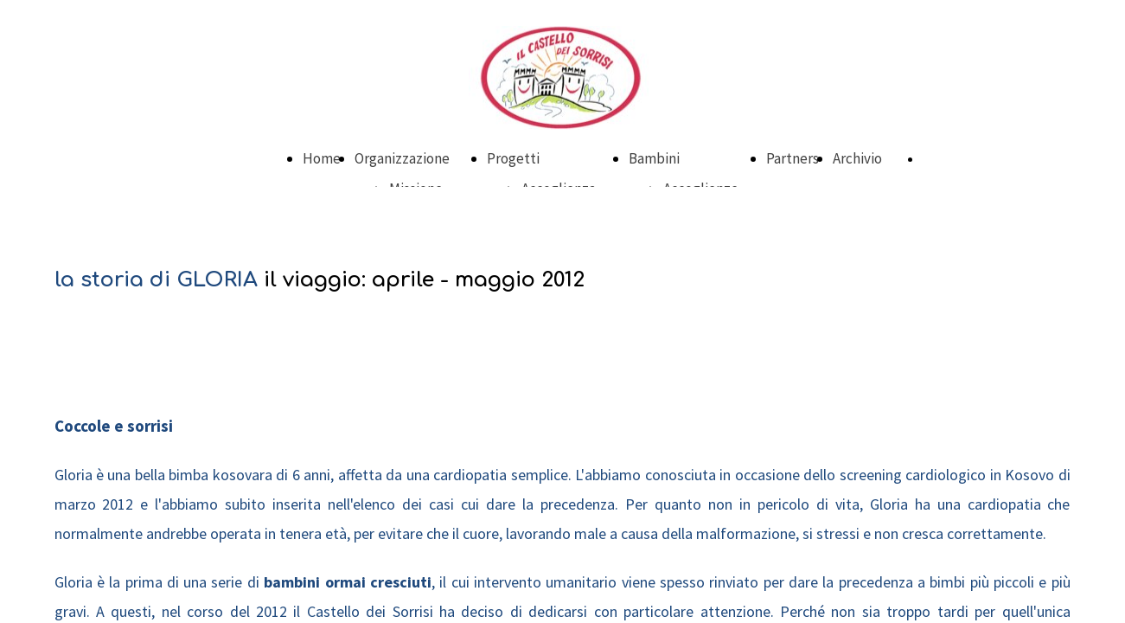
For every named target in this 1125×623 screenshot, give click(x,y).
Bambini (654, 158)
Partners (792, 158)
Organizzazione (402, 158)
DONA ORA (949, 159)
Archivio (857, 158)
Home (322, 158)
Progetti (513, 158)
